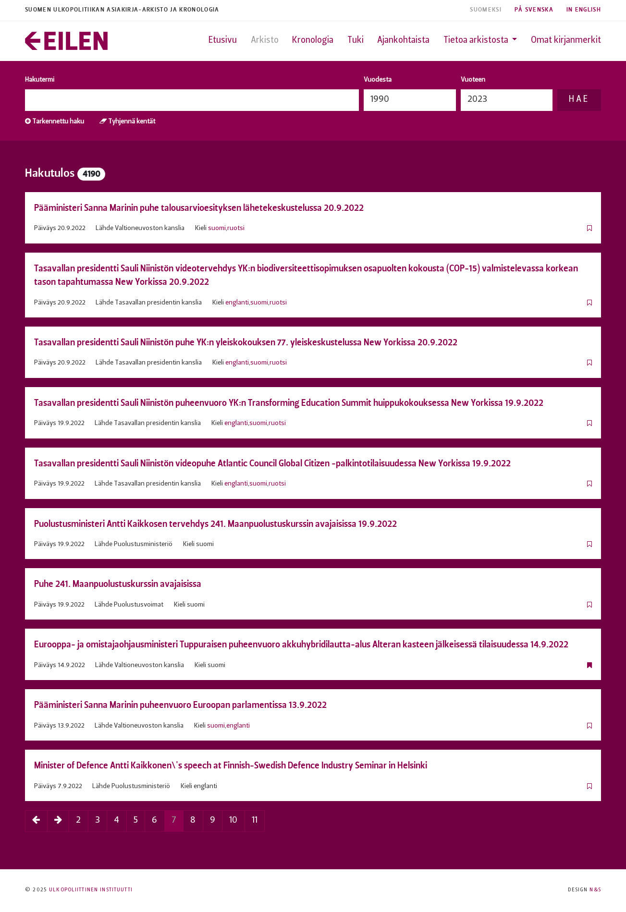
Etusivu (223, 40)
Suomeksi (486, 9)
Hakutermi (39, 80)
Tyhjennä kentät (127, 121)
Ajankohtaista (403, 40)
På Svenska (534, 9)
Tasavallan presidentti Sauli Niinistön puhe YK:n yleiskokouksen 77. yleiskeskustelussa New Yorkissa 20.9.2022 (245, 342)
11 (255, 820)
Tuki (355, 40)
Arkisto (265, 40)
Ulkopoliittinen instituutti (91, 890)
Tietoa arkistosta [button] (476, 40)
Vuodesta (378, 80)
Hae (579, 99)
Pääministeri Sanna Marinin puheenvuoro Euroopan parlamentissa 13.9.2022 (180, 704)
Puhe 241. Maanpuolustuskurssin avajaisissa (117, 583)
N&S (595, 890)
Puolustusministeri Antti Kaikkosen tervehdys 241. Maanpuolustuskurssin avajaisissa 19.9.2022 (215, 523)
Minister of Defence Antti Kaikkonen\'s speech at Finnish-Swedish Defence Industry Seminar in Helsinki (230, 765)
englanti (237, 302)
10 (233, 820)
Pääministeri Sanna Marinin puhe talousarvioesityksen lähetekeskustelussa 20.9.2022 (199, 207)
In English (583, 9)
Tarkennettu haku (54, 121)
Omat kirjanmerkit (566, 40)
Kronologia (312, 40)
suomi (217, 228)
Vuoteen (473, 80)
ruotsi (236, 228)
